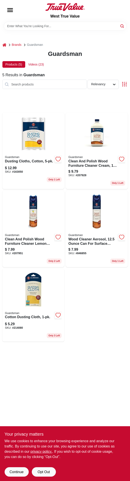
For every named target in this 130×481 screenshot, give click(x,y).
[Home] (4, 45)
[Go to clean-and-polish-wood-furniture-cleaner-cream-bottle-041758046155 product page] (97, 151)
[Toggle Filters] (124, 84)
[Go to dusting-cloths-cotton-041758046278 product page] (33, 151)
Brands (16, 44)
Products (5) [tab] (13, 64)
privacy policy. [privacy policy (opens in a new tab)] (41, 451)
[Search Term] (65, 26)
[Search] (122, 25)
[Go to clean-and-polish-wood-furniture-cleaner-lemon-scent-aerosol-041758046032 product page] (33, 229)
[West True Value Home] (65, 7)
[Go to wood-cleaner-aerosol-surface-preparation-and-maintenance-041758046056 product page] (97, 229)
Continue (16, 472)
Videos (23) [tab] (36, 64)
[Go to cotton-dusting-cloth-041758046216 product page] (33, 305)
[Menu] (10, 10)
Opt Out (43, 472)
